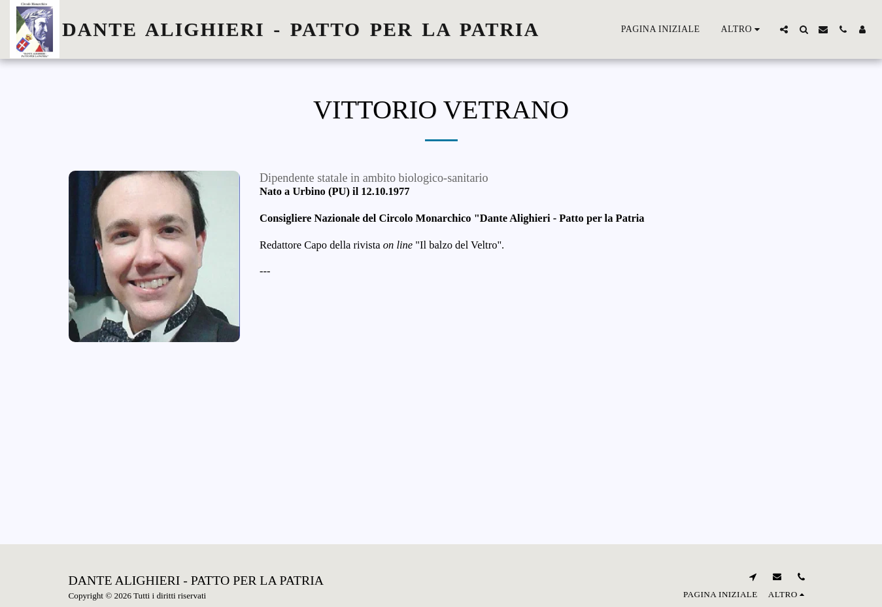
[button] (784, 29)
